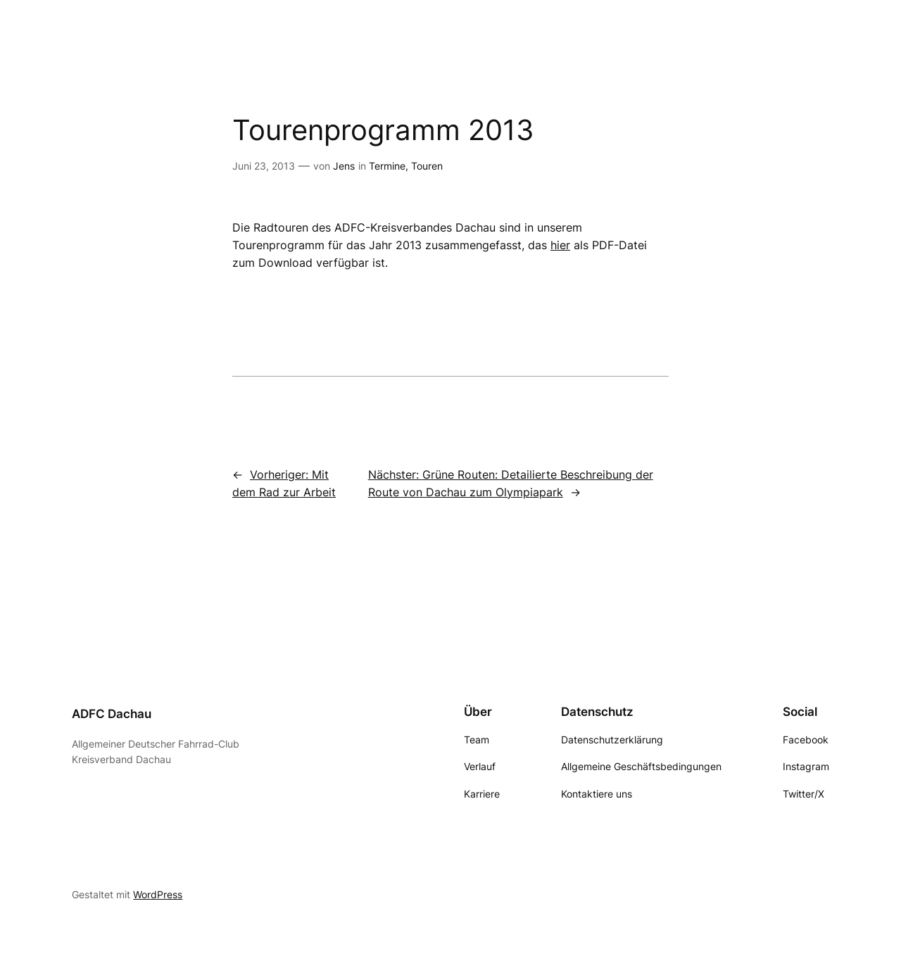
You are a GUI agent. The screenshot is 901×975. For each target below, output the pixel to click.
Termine (387, 166)
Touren (427, 166)
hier (560, 245)
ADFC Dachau (111, 714)
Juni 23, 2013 (263, 166)
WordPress (157, 894)
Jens (344, 166)
